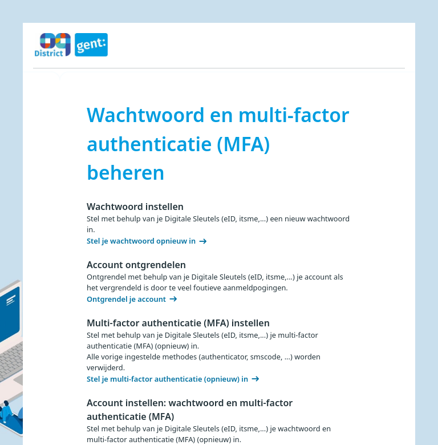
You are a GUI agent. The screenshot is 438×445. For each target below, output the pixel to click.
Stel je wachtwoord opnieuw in (141, 241)
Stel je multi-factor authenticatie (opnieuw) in (167, 379)
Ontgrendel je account (126, 299)
